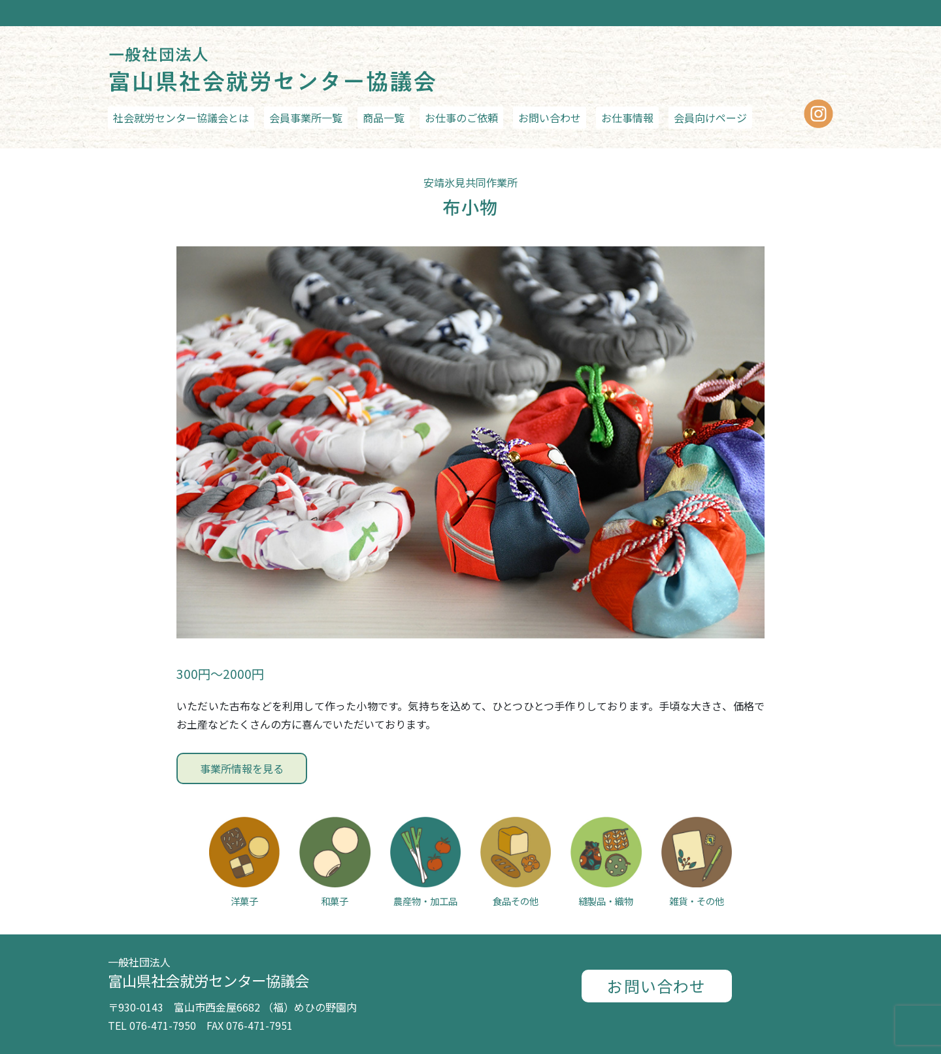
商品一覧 (383, 117)
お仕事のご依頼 (461, 117)
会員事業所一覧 (305, 117)
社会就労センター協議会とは (181, 117)
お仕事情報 (627, 117)
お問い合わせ (549, 117)
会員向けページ (710, 117)
